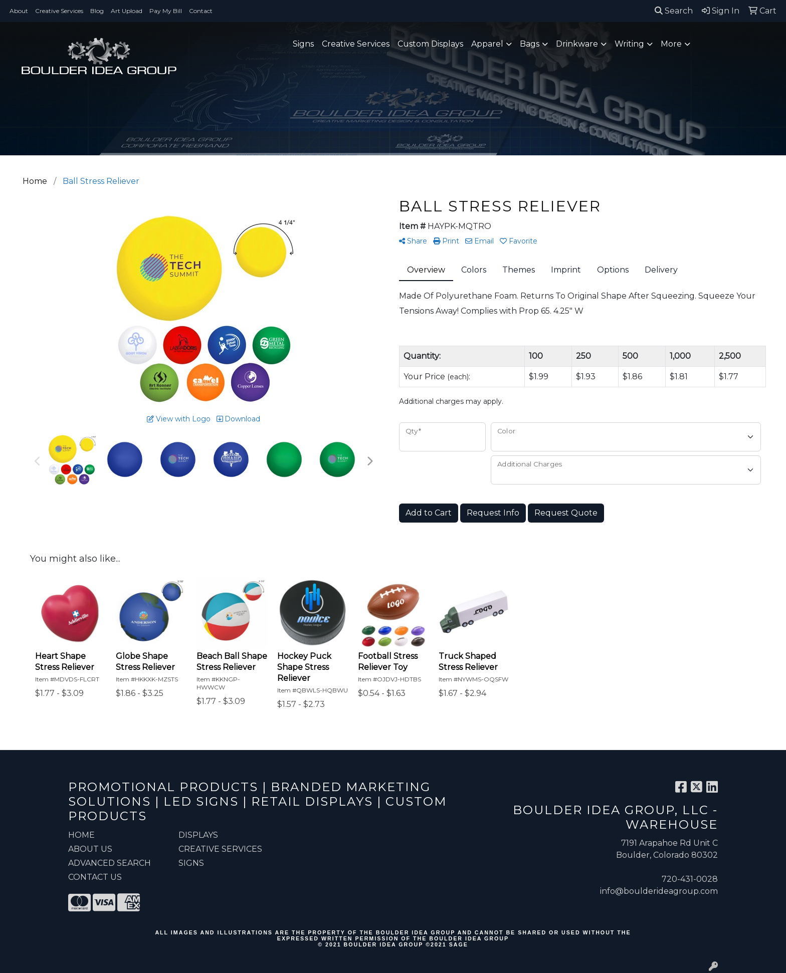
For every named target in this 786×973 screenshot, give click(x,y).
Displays (198, 835)
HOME (81, 835)
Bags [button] (529, 44)
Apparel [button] (487, 44)
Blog (97, 11)
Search (674, 11)
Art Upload (126, 11)
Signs (303, 44)
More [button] (671, 44)
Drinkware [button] (577, 44)
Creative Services (59, 11)
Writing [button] (629, 44)
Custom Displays (430, 44)
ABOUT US (90, 849)
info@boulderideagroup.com (659, 891)
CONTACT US (95, 877)
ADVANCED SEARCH (109, 863)
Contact (201, 11)
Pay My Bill (165, 11)
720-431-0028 (690, 879)
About (19, 11)
